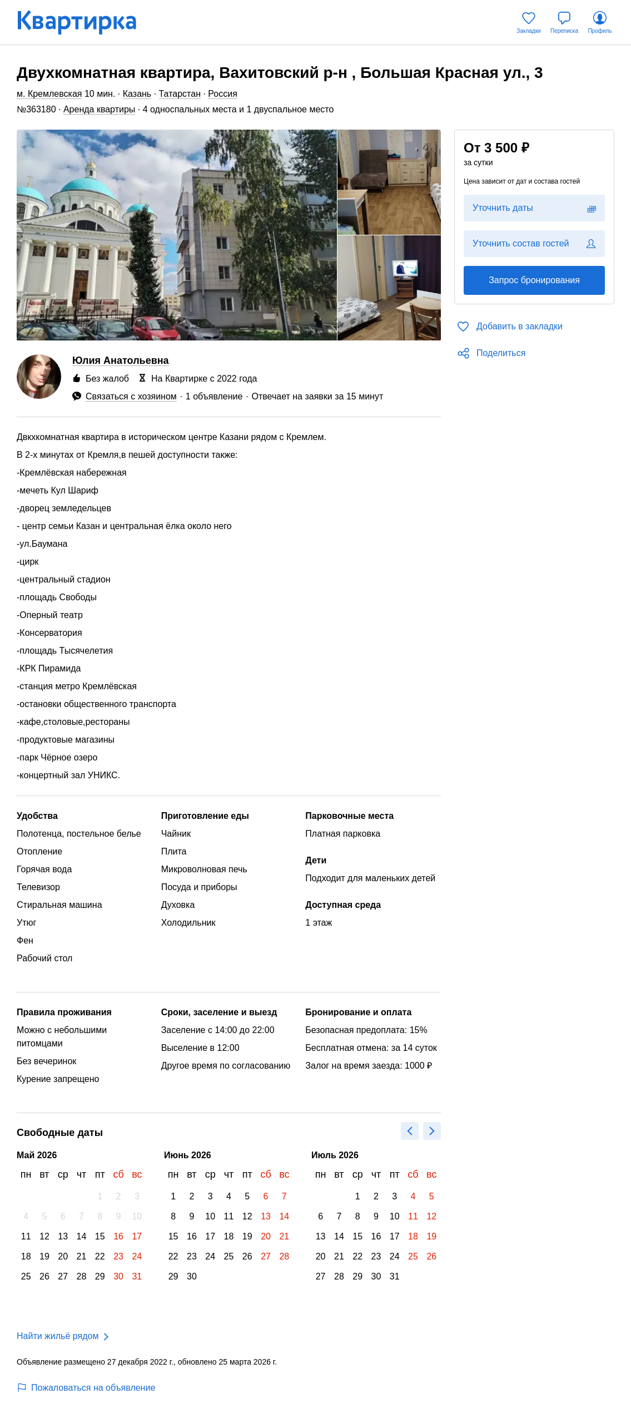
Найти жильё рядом (57, 1336)
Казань (137, 93)
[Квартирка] (84, 22)
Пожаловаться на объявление (86, 1387)
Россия (222, 93)
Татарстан (180, 93)
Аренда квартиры (99, 109)
